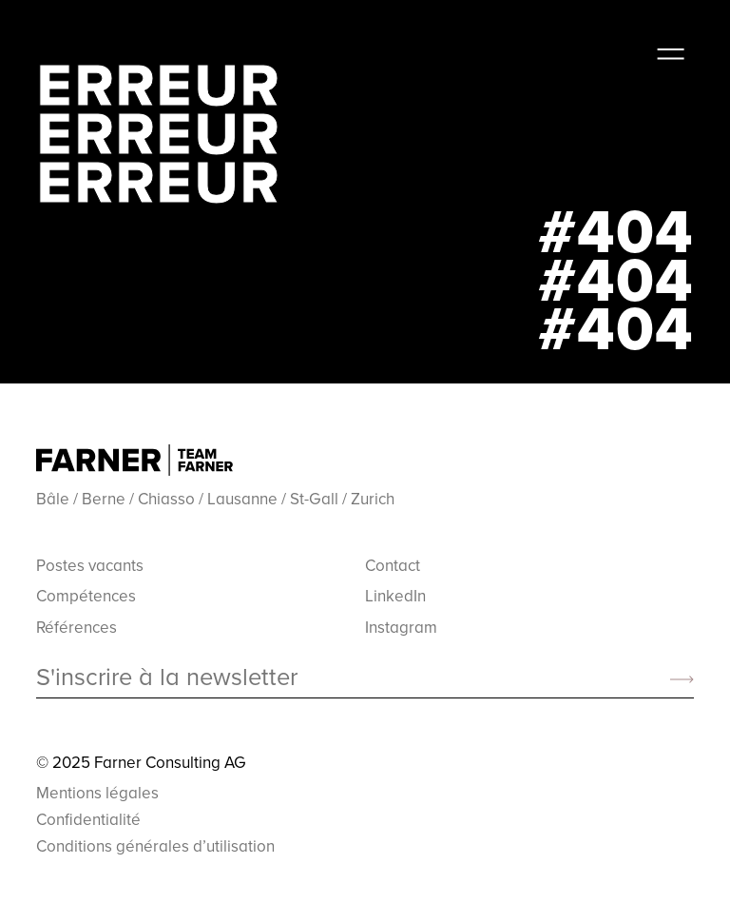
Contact (392, 565)
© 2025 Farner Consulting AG (141, 762)
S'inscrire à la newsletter (167, 677)
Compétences (86, 595)
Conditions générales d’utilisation (155, 845)
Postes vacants (90, 565)
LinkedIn (395, 595)
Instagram (401, 627)
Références (76, 627)
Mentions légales (97, 792)
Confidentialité (88, 819)
